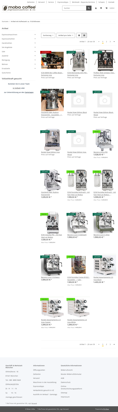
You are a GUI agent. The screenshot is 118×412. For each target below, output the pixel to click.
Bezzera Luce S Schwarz (50, 277)
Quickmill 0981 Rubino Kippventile (50, 193)
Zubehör (5, 56)
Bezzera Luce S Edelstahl (77, 235)
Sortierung (47, 35)
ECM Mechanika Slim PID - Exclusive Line (77, 74)
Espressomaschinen (9, 34)
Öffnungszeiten (39, 370)
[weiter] (114, 42)
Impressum (65, 397)
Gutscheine (6, 73)
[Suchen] (74, 8)
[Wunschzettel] (101, 8)
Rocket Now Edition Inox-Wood (77, 153)
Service (51, 2)
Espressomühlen (8, 39)
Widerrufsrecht (67, 370)
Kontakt (111, 2)
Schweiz (102, 2)
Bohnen (5, 64)
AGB (62, 378)
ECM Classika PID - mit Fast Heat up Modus (51, 236)
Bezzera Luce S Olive (101, 235)
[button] (95, 8)
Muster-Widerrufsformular (71, 374)
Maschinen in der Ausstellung (44, 382)
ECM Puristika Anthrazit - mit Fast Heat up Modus (78, 193)
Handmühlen (7, 43)
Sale (3, 51)
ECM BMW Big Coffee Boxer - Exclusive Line (52, 74)
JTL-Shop (106, 409)
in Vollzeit (17, 88)
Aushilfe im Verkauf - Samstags (45, 394)
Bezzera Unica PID (101, 152)
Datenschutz (66, 382)
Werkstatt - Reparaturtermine (83, 2)
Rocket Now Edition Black (77, 112)
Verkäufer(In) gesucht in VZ (43, 390)
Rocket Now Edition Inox (50, 152)
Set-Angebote (7, 47)
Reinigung (6, 60)
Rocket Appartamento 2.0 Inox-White (77, 321)
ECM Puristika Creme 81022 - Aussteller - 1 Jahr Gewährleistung (78, 278)
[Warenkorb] (110, 8)
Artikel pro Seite (64, 35)
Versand (41, 2)
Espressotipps (63, 2)
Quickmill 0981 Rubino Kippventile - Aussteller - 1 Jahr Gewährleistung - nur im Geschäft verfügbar (52, 113)
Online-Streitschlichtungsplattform (71, 387)
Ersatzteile (6, 68)
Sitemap (64, 393)
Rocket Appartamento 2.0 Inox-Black (103, 278)
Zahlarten (31, 2)
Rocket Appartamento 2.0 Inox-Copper (51, 321)
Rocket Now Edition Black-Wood (104, 113)
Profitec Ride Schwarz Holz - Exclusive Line (104, 74)
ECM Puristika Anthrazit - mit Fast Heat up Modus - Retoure (105, 193)
